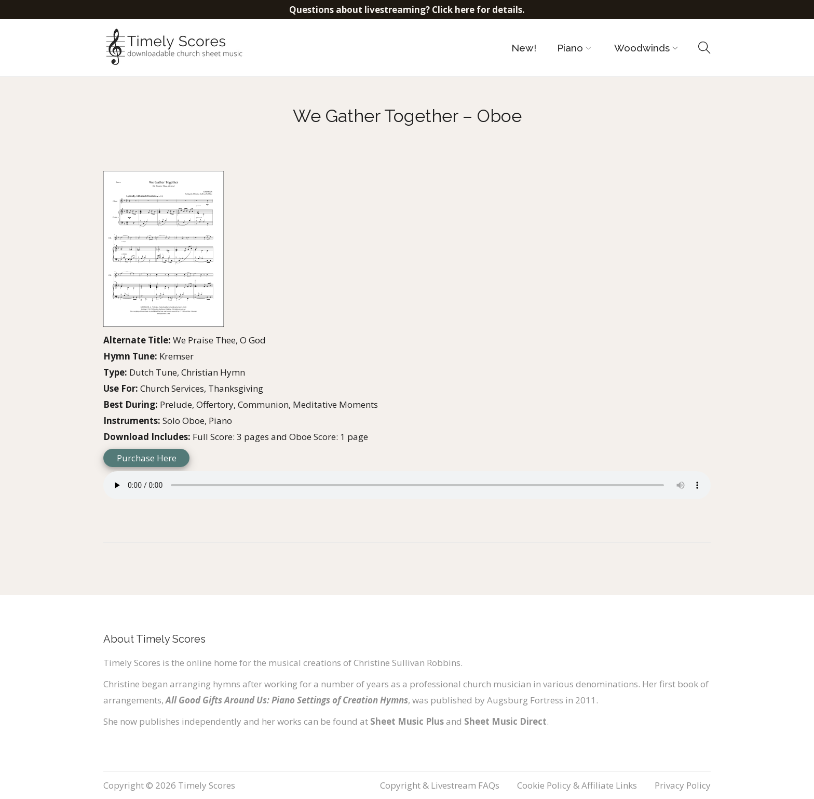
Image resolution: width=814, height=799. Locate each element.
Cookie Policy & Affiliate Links (577, 785)
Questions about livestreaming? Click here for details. (407, 10)
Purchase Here (147, 458)
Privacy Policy (683, 785)
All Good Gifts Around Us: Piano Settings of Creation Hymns (287, 700)
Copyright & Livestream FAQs (439, 785)
